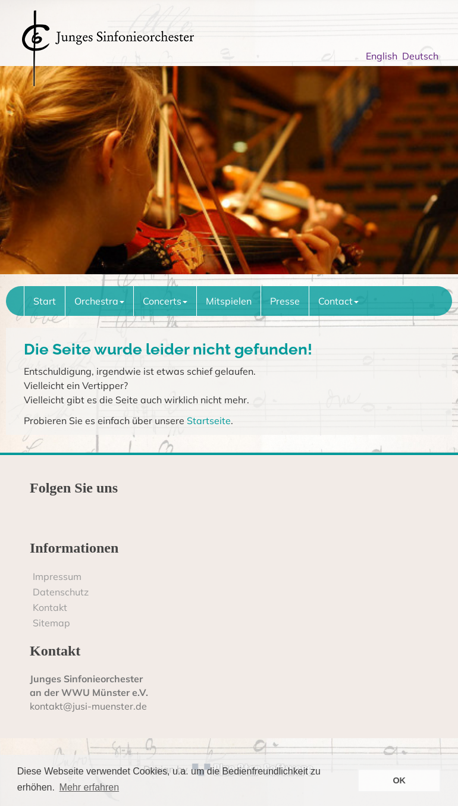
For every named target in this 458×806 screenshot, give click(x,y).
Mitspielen (229, 301)
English (384, 56)
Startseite (209, 420)
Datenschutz (61, 592)
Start (44, 301)
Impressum (57, 576)
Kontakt (50, 607)
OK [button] (399, 780)
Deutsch (422, 56)
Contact (338, 301)
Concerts (165, 301)
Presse (285, 301)
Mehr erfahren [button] (89, 787)
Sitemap (51, 623)
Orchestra (99, 301)
